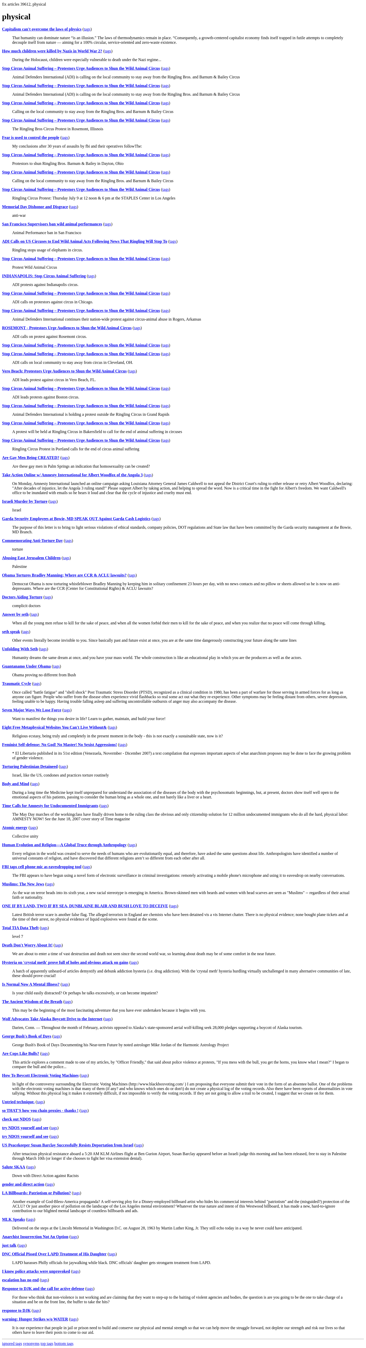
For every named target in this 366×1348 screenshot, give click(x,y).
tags (87, 29)
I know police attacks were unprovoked (36, 1271)
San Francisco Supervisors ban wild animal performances (52, 224)
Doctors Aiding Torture (22, 597)
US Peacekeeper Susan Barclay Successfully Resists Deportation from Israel (67, 1145)
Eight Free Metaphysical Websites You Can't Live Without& (54, 727)
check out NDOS (16, 1119)
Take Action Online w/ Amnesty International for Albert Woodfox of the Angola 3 (72, 475)
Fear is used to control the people (30, 137)
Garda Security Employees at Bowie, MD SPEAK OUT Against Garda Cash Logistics (76, 519)
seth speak (11, 631)
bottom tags (63, 1343)
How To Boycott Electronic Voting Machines (40, 1075)
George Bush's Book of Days (26, 1036)
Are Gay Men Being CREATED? (30, 457)
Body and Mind (15, 784)
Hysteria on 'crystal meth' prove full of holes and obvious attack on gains (65, 962)
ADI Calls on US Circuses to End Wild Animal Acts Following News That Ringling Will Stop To (84, 241)
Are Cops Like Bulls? (20, 1053)
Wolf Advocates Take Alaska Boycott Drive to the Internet (52, 1019)
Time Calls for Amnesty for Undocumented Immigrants (50, 806)
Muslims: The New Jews (23, 884)
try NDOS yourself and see (25, 1128)
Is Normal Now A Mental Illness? (30, 984)
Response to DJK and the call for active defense (43, 1288)
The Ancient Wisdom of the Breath (32, 1001)
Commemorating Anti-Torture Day (32, 540)
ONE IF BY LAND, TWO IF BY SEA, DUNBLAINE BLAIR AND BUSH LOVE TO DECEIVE (85, 906)
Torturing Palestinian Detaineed (30, 766)
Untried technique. (18, 1102)
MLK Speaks (13, 1219)
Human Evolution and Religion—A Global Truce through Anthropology (64, 845)
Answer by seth (15, 614)
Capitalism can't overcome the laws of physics (42, 29)
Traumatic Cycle (16, 683)
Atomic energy (14, 827)
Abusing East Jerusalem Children (31, 558)
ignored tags (12, 1343)
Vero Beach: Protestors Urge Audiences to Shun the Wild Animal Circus (64, 371)
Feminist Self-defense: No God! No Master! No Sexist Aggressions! (59, 744)
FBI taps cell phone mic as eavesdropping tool (41, 867)
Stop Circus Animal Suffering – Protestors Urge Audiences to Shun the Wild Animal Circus (81, 68)
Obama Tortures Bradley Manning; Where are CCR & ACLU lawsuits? (64, 575)
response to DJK (16, 1310)
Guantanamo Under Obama (26, 666)
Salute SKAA (13, 1167)
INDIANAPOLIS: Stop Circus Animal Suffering (44, 276)
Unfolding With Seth (20, 649)
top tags (47, 1343)
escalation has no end (20, 1280)
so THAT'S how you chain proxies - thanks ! (40, 1110)
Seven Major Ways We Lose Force (31, 710)
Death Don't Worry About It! (27, 945)
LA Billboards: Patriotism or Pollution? (36, 1193)
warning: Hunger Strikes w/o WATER (35, 1319)
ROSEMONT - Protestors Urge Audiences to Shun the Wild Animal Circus (67, 328)
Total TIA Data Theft (20, 928)
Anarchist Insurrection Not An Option (35, 1237)
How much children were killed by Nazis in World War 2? (52, 51)
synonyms (31, 1343)
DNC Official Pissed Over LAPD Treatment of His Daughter (54, 1254)
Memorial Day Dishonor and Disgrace (35, 207)
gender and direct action (23, 1184)
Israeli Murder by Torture (25, 501)
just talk (9, 1245)
